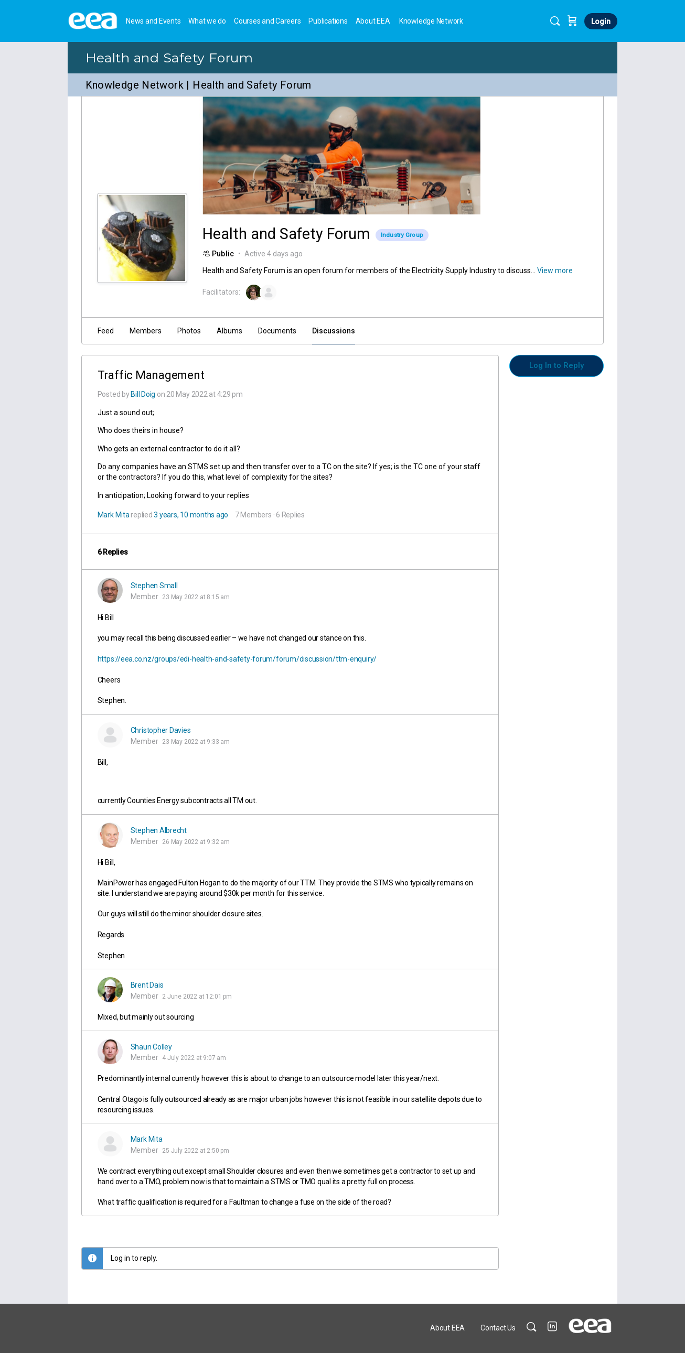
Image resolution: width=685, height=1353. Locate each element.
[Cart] (572, 21)
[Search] (555, 21)
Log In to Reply (556, 365)
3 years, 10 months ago (191, 515)
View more (555, 270)
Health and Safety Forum (169, 58)
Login (601, 21)
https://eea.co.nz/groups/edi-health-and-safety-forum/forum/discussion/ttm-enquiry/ (237, 659)
